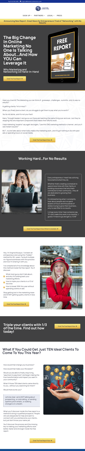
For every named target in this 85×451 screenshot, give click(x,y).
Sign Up (26, 16)
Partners (38, 16)
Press (59, 16)
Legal (50, 16)
